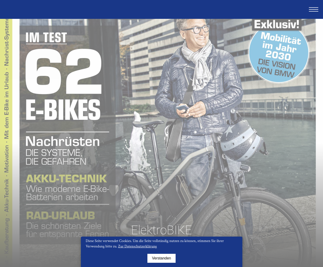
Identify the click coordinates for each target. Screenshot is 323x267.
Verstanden (161, 258)
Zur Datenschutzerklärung (137, 246)
